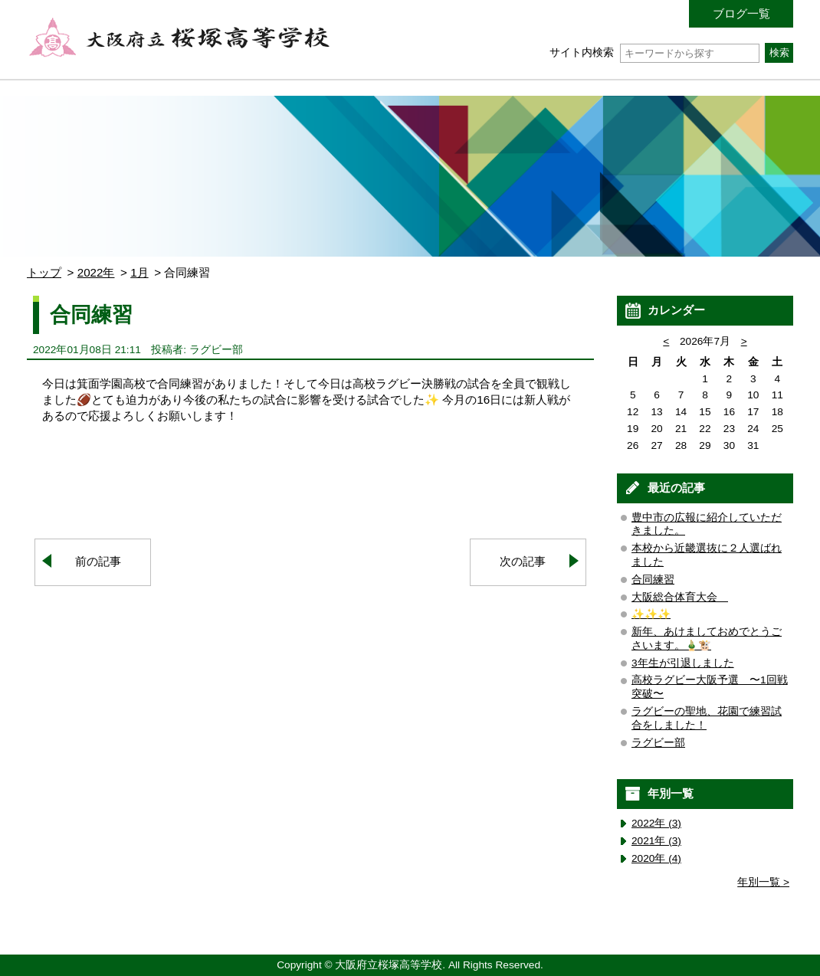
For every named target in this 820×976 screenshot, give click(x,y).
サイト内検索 (654, 52)
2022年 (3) (656, 823)
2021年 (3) (656, 841)
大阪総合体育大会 (679, 597)
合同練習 (652, 579)
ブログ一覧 (741, 13)
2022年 (96, 272)
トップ (44, 272)
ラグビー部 (658, 742)
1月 (139, 272)
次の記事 (523, 561)
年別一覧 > (763, 882)
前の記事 (98, 561)
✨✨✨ (651, 614)
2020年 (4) (656, 858)
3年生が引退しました (682, 663)
